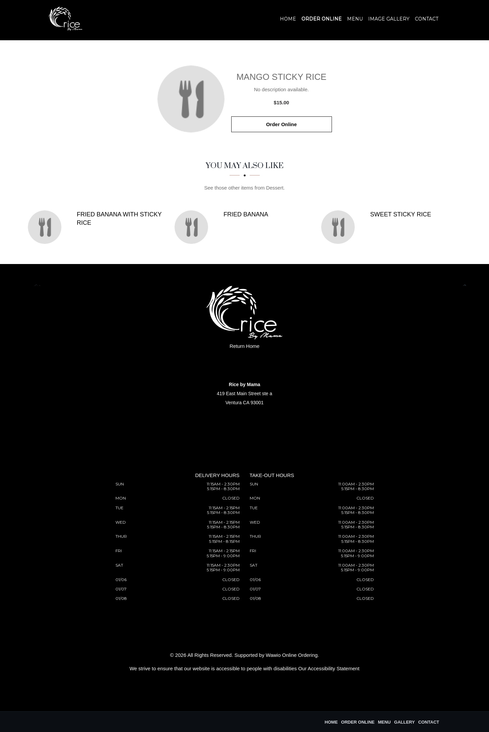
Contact (426, 19)
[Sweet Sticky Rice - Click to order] (339, 227)
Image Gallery (388, 19)
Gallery (404, 722)
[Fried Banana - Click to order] (193, 227)
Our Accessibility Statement (328, 668)
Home (288, 19)
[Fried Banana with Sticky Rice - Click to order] (46, 227)
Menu (355, 19)
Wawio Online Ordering (292, 655)
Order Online (321, 19)
